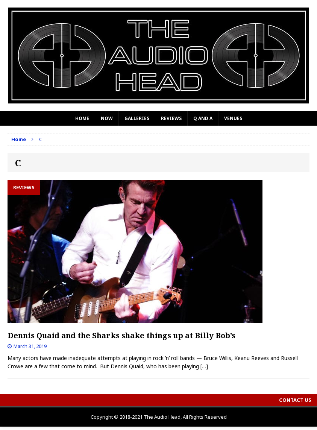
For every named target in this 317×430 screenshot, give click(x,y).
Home (82, 118)
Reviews (171, 118)
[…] (204, 366)
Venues (233, 118)
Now (107, 118)
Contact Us (295, 400)
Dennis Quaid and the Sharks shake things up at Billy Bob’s (121, 335)
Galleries (136, 118)
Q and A (202, 118)
